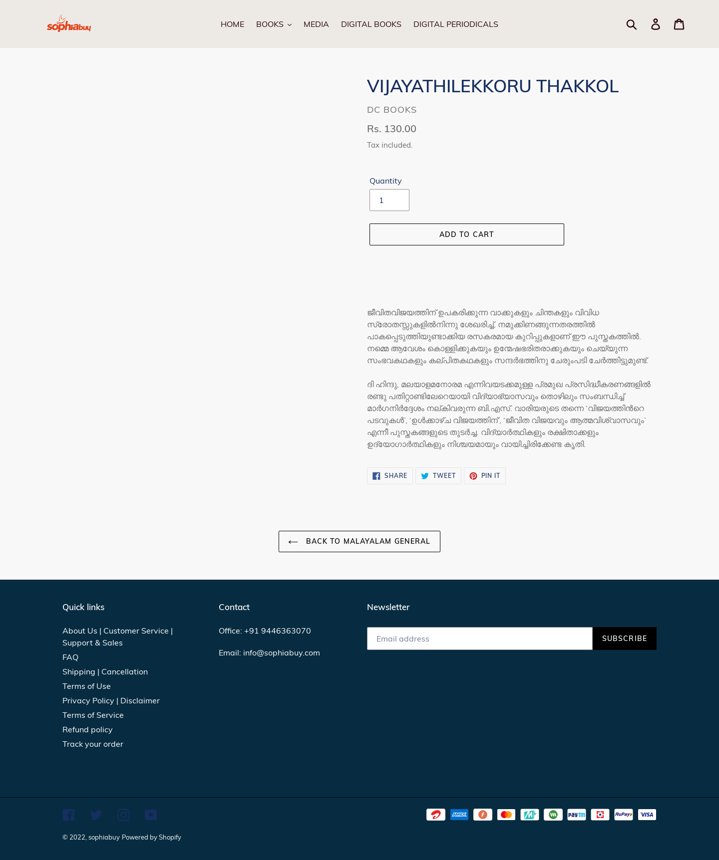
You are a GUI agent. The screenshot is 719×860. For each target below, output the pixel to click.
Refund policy (87, 729)
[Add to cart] (466, 234)
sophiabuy (104, 837)
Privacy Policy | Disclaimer (111, 700)
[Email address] (480, 638)
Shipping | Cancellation (105, 671)
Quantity (385, 181)
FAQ (70, 657)
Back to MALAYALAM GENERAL (359, 541)
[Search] (643, 24)
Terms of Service (93, 715)
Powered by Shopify (151, 837)
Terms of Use (86, 686)
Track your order (92, 744)
